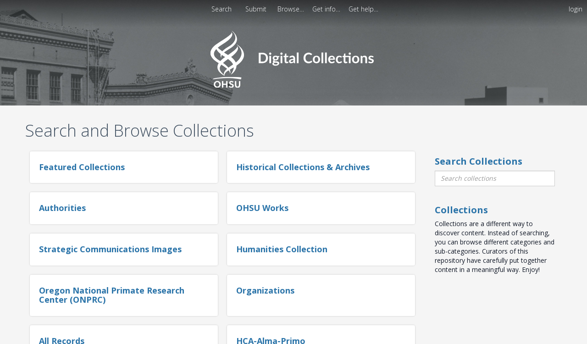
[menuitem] (256, 9)
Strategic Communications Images (110, 249)
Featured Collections (82, 166)
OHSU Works (262, 207)
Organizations (265, 290)
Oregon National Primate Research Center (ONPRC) (111, 295)
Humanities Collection (281, 249)
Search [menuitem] (221, 9)
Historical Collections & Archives (303, 166)
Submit (256, 9)
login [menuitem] (575, 9)
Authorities (62, 207)
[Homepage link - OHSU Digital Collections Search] (293, 58)
